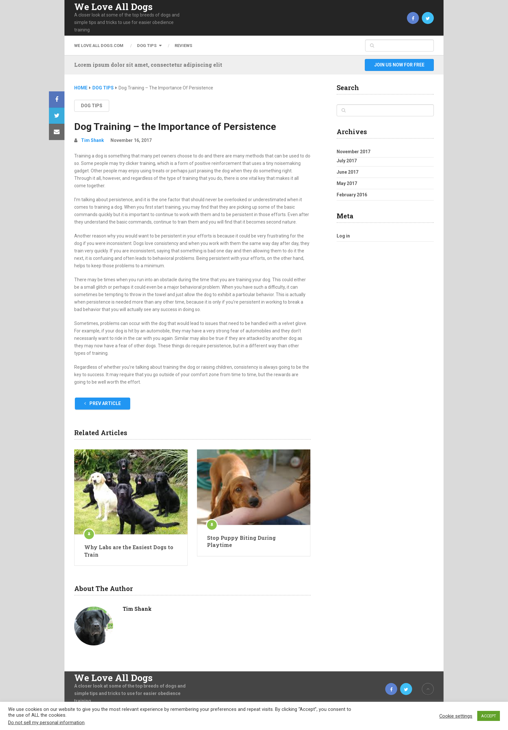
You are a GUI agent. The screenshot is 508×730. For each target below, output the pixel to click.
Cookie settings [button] (455, 716)
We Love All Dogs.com (98, 45)
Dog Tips (146, 45)
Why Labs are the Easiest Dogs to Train (128, 551)
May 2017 (347, 183)
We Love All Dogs (113, 6)
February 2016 (352, 194)
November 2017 (353, 151)
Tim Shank (92, 140)
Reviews (183, 45)
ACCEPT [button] (488, 715)
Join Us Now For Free (399, 64)
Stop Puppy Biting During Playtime (241, 541)
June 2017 (347, 172)
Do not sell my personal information (46, 722)
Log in (343, 235)
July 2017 (347, 160)
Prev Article (102, 403)
